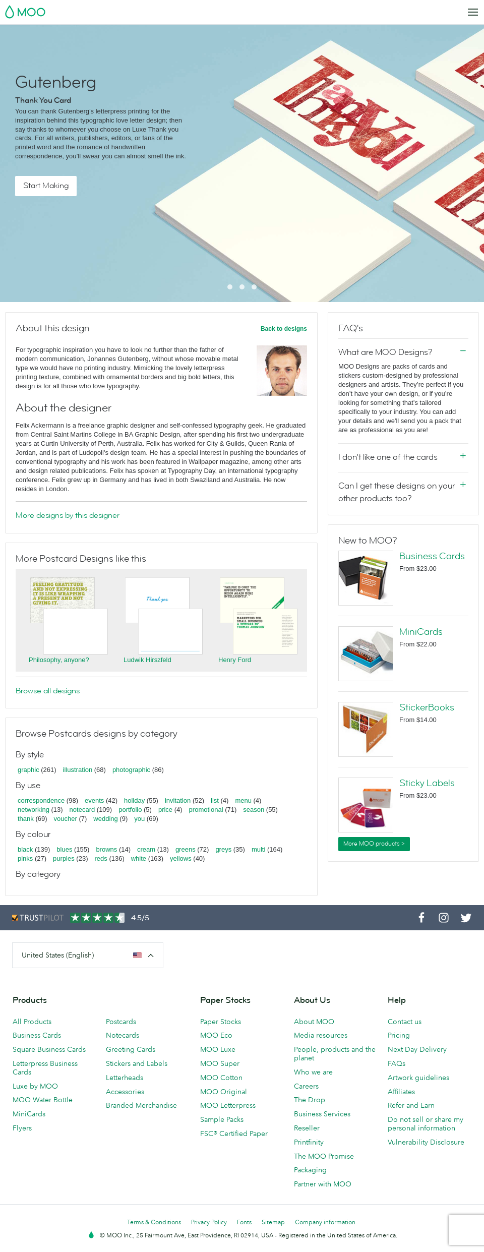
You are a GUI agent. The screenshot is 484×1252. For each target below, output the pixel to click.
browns (106, 849)
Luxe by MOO (35, 1086)
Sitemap (273, 1222)
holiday (134, 800)
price (165, 809)
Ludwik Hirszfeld (147, 660)
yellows (181, 858)
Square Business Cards (49, 1049)
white (138, 858)
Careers (306, 1086)
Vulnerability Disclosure (426, 1142)
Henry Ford (234, 660)
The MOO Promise (324, 1156)
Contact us (404, 1021)
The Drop (309, 1099)
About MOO (314, 1021)
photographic (131, 769)
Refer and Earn (411, 1105)
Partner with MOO (322, 1183)
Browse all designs (48, 690)
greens (185, 849)
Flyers (22, 1127)
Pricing (399, 1035)
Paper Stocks (220, 1021)
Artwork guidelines (418, 1077)
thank (26, 818)
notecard (82, 809)
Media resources (320, 1035)
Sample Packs (222, 1119)
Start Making (46, 185)
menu (243, 800)
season (253, 809)
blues (64, 849)
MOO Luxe (217, 1049)
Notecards (122, 1035)
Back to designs (284, 329)
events (94, 800)
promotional (206, 809)
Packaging (310, 1169)
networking (33, 809)
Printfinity (309, 1142)
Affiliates (401, 1091)
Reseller (307, 1127)
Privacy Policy (209, 1222)
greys (223, 849)
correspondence (41, 800)
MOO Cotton (221, 1077)
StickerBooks (426, 707)
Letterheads (124, 1077)
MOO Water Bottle (43, 1099)
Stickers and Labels (136, 1063)
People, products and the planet (335, 1053)
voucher (65, 818)
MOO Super (219, 1063)
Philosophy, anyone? (59, 660)
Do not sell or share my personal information (425, 1123)
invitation (178, 800)
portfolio (130, 809)
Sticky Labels (427, 783)
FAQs (396, 1063)
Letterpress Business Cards (45, 1068)
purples (64, 858)
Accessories (125, 1091)
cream (146, 849)
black (25, 849)
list (215, 800)
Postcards (121, 1021)
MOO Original (223, 1091)
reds (100, 858)
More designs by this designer (67, 515)
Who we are (313, 1072)
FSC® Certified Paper (234, 1133)
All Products (32, 1021)
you (139, 818)
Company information (325, 1222)
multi (258, 849)
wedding (105, 818)
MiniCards (421, 632)
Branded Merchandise (141, 1105)
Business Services (322, 1113)
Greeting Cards (130, 1049)
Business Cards (432, 556)
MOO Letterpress (228, 1105)
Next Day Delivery (417, 1049)
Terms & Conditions (154, 1222)
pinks (25, 858)
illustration (78, 769)
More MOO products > (374, 844)
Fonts (244, 1222)
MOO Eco (216, 1035)
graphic (28, 769)
